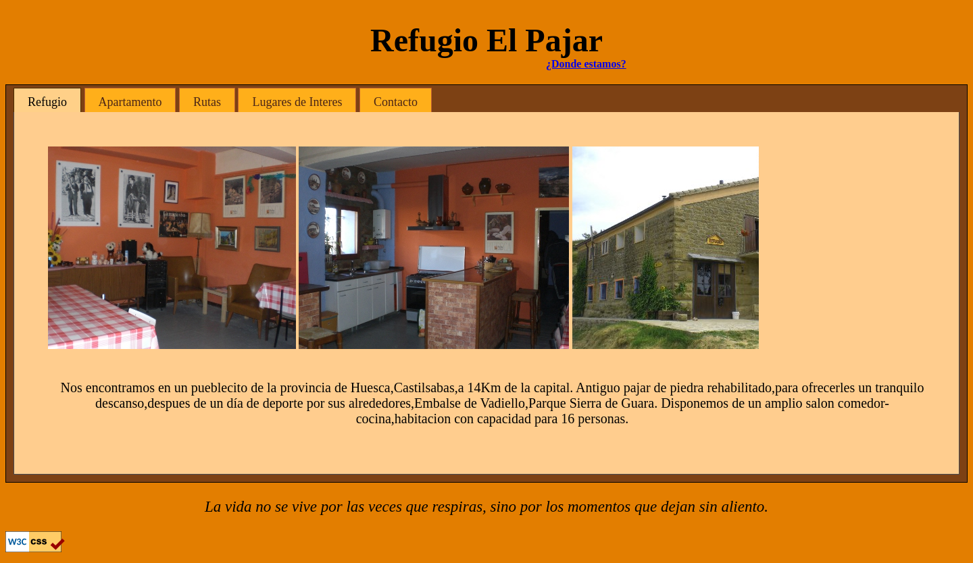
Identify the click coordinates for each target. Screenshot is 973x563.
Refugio (47, 102)
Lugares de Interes (297, 102)
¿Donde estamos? (586, 64)
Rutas (207, 102)
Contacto (396, 102)
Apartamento (130, 102)
